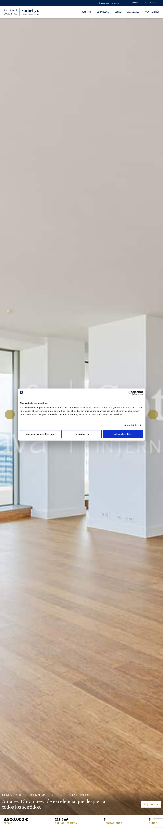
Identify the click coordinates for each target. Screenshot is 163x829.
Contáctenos (152, 12)
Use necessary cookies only (40, 434)
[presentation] (10, 414)
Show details (131, 425)
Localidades (134, 12)
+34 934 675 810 (149, 3)
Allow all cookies (122, 434)
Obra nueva (104, 12)
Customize (82, 434)
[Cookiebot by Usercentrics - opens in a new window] (130, 393)
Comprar (87, 12)
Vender (118, 12)
